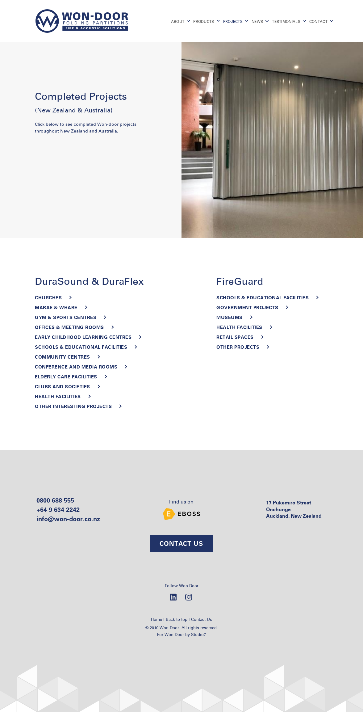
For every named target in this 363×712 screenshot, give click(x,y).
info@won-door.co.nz (68, 519)
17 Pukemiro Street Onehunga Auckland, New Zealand (294, 509)
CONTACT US (181, 543)
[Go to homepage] (81, 21)
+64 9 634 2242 (58, 509)
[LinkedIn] (173, 597)
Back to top (176, 619)
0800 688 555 (55, 500)
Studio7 (198, 634)
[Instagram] (188, 597)
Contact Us (201, 619)
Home (156, 619)
